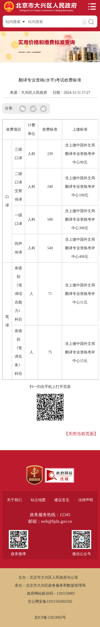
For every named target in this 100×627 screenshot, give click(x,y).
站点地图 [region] (38, 500)
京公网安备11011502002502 (50, 601)
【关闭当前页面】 (81, 433)
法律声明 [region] (85, 500)
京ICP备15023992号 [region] (50, 618)
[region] (34, 475)
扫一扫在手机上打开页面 (50, 387)
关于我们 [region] (14, 500)
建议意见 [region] (61, 500)
